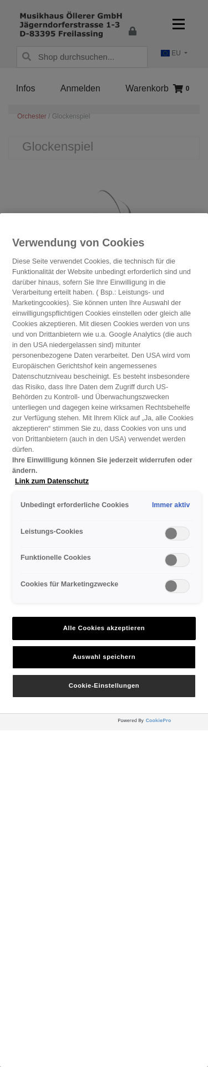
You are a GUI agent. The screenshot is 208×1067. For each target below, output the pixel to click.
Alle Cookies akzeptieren (104, 628)
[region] (104, 640)
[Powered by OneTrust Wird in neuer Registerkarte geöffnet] (160, 723)
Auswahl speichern (104, 656)
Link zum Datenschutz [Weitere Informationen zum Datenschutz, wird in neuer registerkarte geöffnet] (52, 481)
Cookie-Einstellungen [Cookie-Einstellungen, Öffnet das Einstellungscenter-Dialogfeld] (104, 685)
